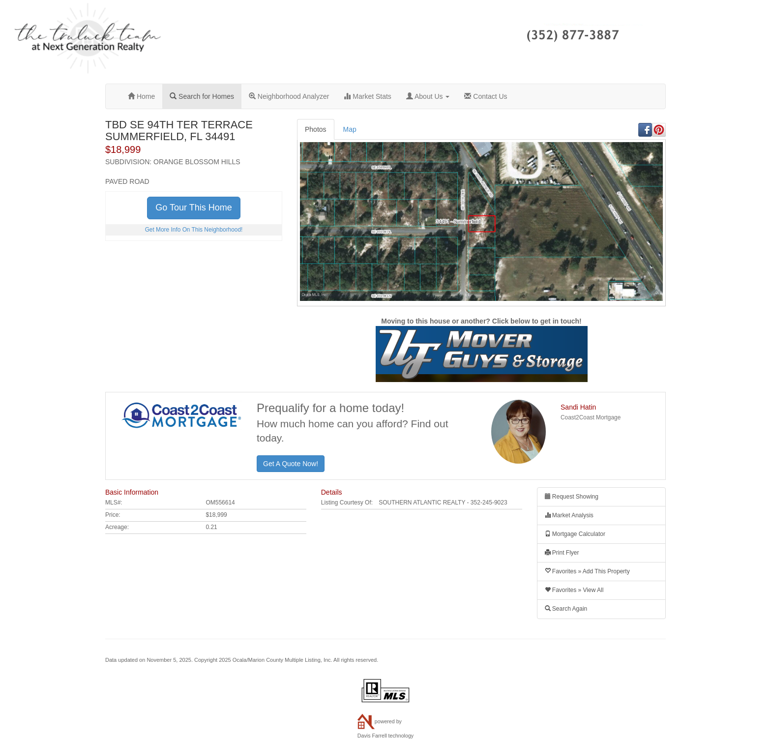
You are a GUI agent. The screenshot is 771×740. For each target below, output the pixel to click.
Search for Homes (202, 96)
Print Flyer (562, 552)
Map (349, 129)
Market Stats (367, 96)
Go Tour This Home (193, 207)
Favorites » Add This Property (587, 571)
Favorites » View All (574, 590)
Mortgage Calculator (575, 534)
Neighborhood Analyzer (289, 96)
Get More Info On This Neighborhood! (194, 229)
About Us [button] (428, 96)
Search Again (566, 608)
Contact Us (485, 96)
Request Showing (571, 496)
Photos (315, 129)
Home (141, 96)
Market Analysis (569, 515)
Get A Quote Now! (290, 464)
